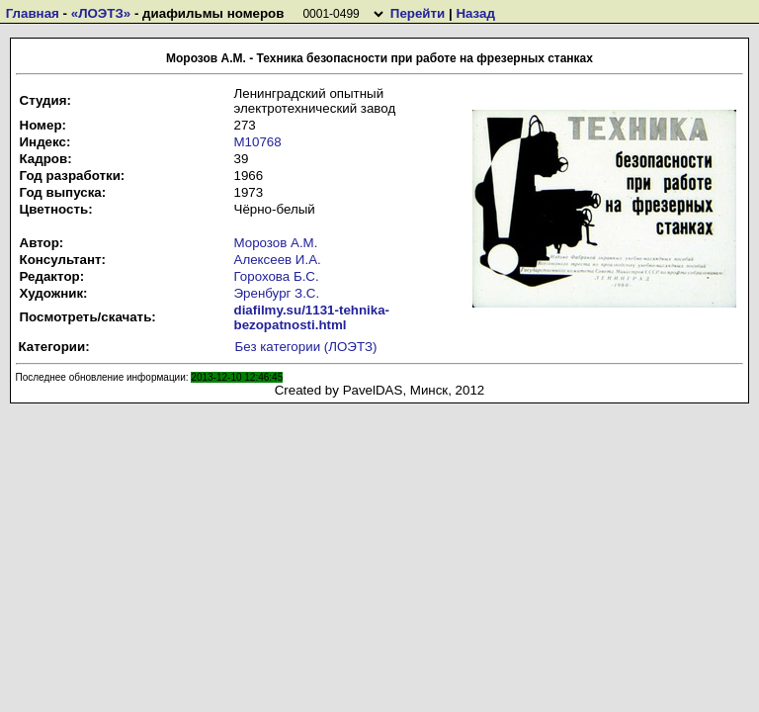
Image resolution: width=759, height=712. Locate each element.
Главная (32, 13)
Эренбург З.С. (277, 293)
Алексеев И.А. (277, 259)
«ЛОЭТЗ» (101, 13)
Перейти (417, 13)
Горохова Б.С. (276, 276)
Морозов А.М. (276, 242)
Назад (475, 13)
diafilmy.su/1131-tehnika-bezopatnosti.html (312, 317)
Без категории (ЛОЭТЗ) (306, 346)
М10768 (258, 141)
